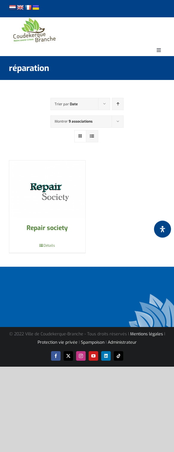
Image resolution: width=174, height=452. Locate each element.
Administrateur (122, 342)
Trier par (66, 104)
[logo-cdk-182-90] (34, 19)
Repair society (47, 228)
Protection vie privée (58, 342)
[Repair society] (47, 189)
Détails (49, 245)
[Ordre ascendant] (118, 104)
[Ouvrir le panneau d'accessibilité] (162, 228)
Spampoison (92, 342)
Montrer (74, 121)
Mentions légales (146, 334)
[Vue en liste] (92, 136)
